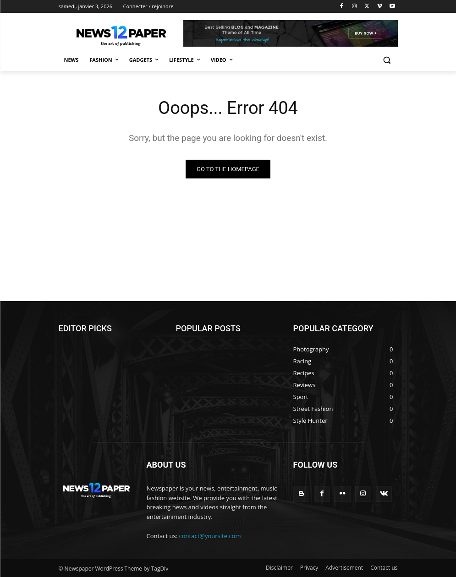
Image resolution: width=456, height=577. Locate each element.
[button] (387, 60)
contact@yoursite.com (210, 536)
